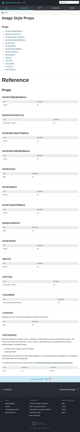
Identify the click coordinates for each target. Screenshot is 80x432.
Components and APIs (12, 409)
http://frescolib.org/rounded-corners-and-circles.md (54, 363)
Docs (7, 8)
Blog (63, 403)
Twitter (64, 406)
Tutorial (7, 406)
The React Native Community (39, 403)
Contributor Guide (35, 412)
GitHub (72, 8)
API (40, 8)
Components (23, 8)
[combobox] (69, 2)
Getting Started (9, 403)
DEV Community (35, 415)
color (4, 177)
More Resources (10, 412)
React (63, 412)
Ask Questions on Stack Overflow (40, 409)
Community (55, 8)
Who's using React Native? (38, 406)
